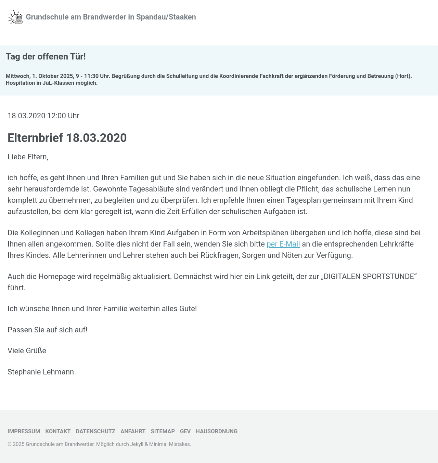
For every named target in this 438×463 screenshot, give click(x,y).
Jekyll (137, 444)
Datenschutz (96, 431)
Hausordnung (216, 431)
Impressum (24, 431)
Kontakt (57, 431)
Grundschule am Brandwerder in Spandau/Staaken (111, 17)
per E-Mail (283, 244)
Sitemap (163, 431)
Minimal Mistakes (169, 444)
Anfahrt (132, 431)
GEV (185, 431)
